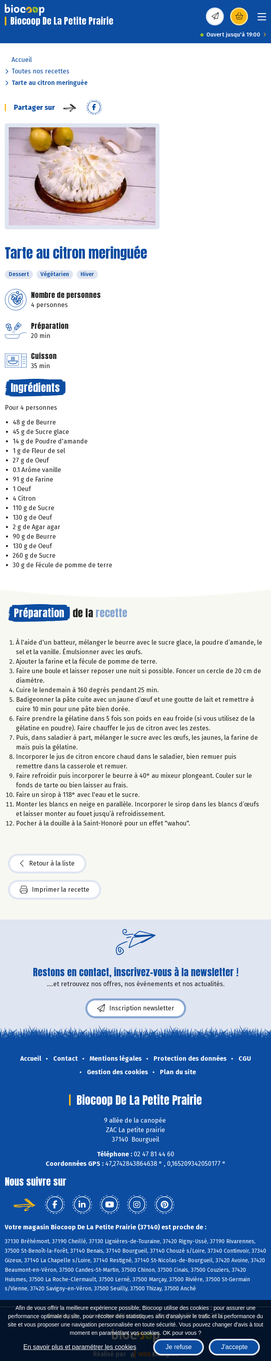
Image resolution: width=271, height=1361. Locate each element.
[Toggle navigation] (262, 19)
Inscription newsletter (135, 1008)
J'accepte (234, 1347)
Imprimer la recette (54, 890)
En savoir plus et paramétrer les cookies (79, 1347)
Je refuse (178, 1347)
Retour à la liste (47, 864)
